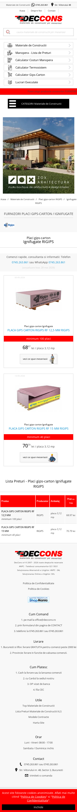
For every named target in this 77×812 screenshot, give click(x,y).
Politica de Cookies (38, 589)
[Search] (38, 32)
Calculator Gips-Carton (30, 75)
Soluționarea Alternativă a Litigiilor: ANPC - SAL (38, 570)
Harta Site (38, 722)
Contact (51, 10)
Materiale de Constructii (31, 45)
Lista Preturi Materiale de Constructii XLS (38, 711)
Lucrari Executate (26, 82)
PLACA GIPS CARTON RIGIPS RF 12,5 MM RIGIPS (38, 330)
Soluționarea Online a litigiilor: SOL (38, 574)
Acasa (22, 10)
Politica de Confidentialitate (38, 583)
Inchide (38, 807)
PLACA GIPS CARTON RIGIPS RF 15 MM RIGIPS (38, 428)
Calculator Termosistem (31, 67)
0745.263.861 (41, 4)
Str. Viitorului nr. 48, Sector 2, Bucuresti (41, 770)
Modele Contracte (38, 717)
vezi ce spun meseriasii (35, 358)
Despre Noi (36, 10)
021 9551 (53, 566)
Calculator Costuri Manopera (34, 60)
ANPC (21, 566)
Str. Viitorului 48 (63, 4)
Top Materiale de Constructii (38, 705)
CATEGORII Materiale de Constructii (41, 103)
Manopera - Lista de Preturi (33, 53)
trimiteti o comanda (41, 775)
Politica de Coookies (33, 796)
